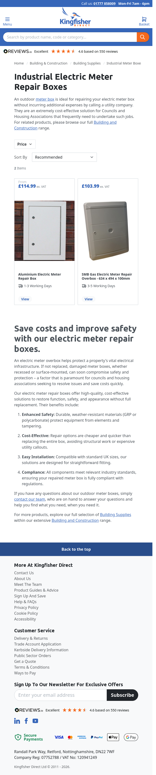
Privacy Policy (26, 607)
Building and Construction (75, 520)
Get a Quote (25, 661)
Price (22, 144)
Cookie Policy (26, 613)
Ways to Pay (25, 673)
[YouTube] (35, 720)
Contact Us (24, 572)
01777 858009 (105, 3)
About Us (22, 578)
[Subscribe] (122, 695)
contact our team (29, 499)
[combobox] (70, 37)
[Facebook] (26, 720)
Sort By (20, 157)
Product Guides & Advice (36, 590)
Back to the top (76, 549)
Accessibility (25, 619)
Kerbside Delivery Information (41, 649)
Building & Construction (49, 63)
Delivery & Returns (31, 638)
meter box (45, 99)
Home (19, 63)
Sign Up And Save (30, 596)
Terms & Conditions (32, 667)
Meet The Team (28, 584)
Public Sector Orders (32, 655)
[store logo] (75, 16)
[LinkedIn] (17, 720)
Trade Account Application (37, 644)
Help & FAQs (25, 601)
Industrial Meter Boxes (125, 63)
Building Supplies (86, 63)
